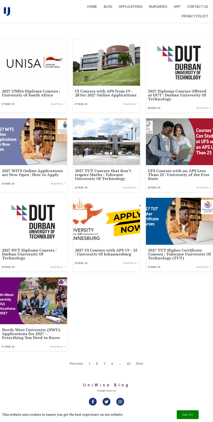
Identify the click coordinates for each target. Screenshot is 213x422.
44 (128, 363)
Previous (76, 363)
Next (139, 363)
